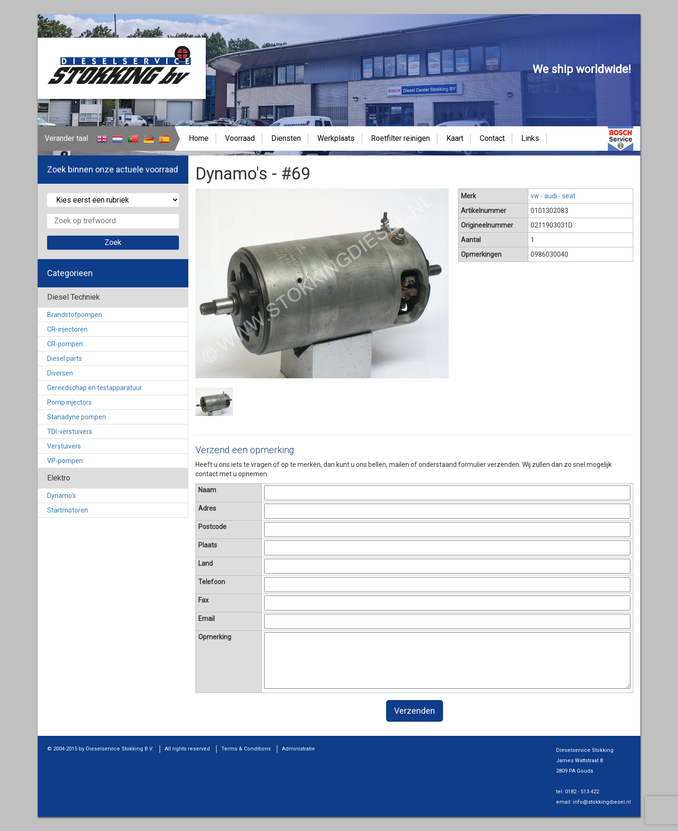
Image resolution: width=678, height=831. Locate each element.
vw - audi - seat (553, 196)
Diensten (286, 138)
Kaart (454, 138)
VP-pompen (65, 460)
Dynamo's (61, 495)
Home (199, 138)
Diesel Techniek (73, 297)
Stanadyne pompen (76, 417)
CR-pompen (65, 344)
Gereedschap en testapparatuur (94, 387)
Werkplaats (336, 138)
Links (530, 138)
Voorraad (240, 138)
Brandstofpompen (74, 314)
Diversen (60, 373)
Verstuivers (64, 446)
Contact (492, 138)
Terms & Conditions (246, 749)
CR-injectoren (67, 329)
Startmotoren (67, 510)
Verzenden (414, 711)
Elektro (58, 477)
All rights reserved (187, 749)
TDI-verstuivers (69, 431)
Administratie (298, 749)
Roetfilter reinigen (400, 138)
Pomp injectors (69, 402)
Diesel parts (64, 358)
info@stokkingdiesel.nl (602, 802)
